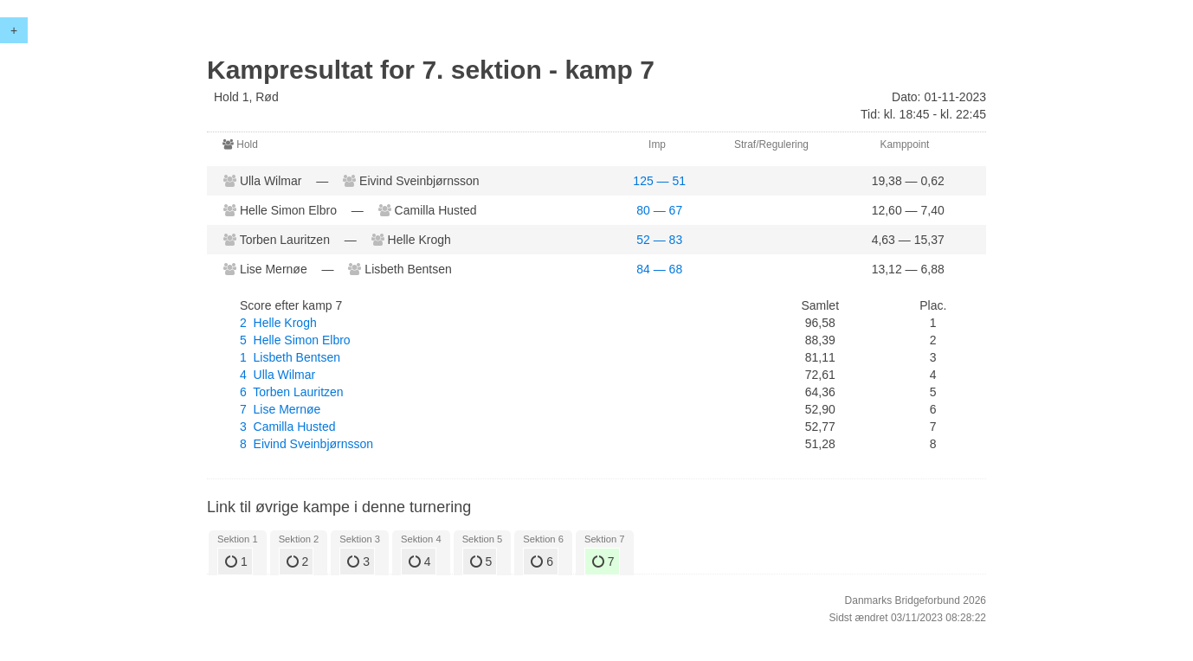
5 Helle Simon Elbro (295, 340)
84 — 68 (659, 269)
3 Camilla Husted (288, 426)
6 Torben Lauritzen (292, 392)
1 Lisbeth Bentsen (290, 357)
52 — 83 (659, 240)
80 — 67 (659, 210)
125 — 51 (659, 181)
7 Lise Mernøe (280, 409)
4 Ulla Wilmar (277, 375)
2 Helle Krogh (278, 323)
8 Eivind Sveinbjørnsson (306, 444)
